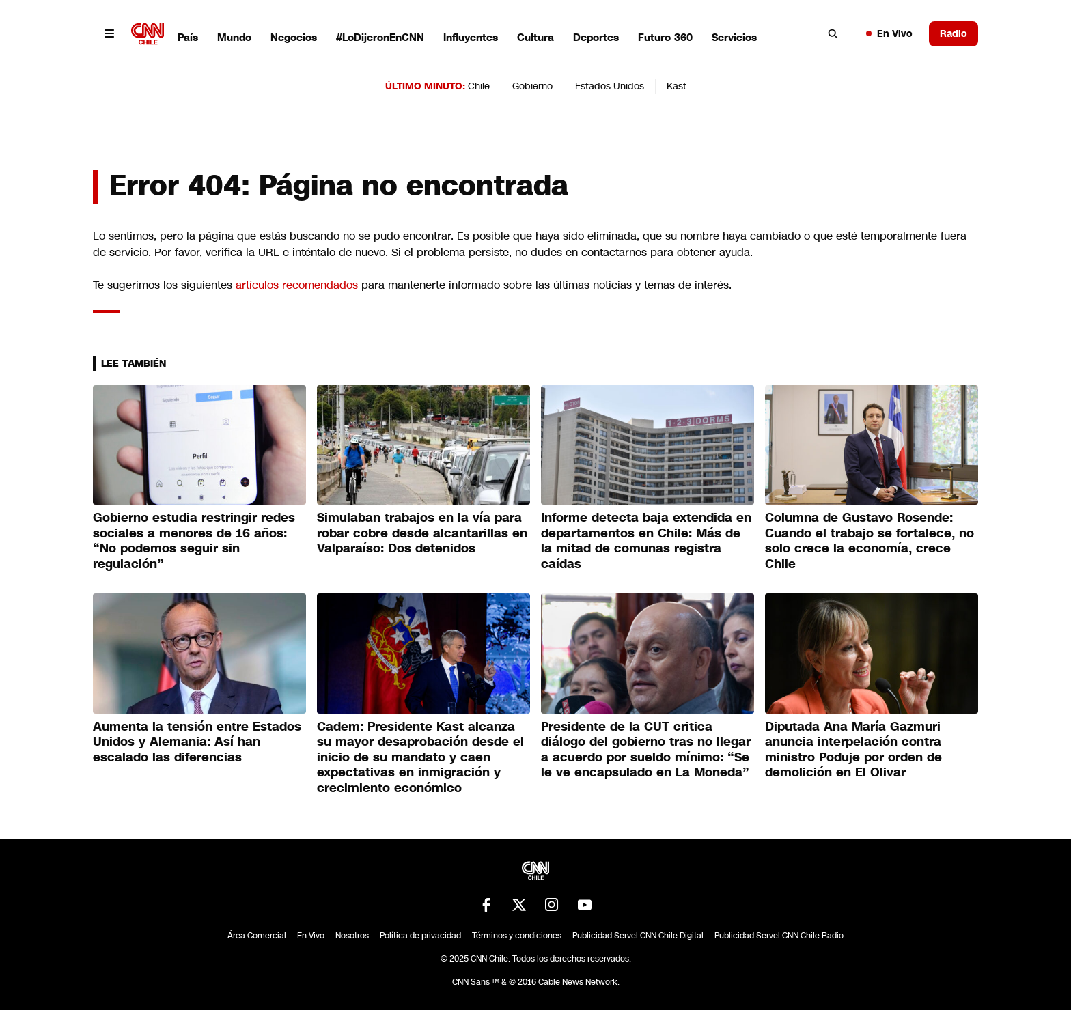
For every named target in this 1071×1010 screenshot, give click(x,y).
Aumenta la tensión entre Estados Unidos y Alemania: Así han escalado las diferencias (197, 742)
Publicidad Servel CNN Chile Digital (638, 935)
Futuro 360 (665, 37)
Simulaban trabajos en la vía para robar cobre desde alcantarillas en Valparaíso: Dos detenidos (422, 533)
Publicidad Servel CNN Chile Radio (779, 935)
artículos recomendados (297, 285)
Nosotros (352, 935)
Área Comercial (256, 935)
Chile (479, 86)
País (188, 37)
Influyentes (470, 37)
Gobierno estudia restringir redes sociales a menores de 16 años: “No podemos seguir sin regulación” (194, 541)
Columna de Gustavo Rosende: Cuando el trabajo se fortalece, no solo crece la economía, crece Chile (869, 541)
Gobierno (532, 86)
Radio (953, 33)
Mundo (234, 37)
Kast (676, 86)
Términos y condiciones (516, 935)
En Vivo (889, 33)
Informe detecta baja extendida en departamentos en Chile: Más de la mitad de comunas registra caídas (646, 541)
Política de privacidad (420, 935)
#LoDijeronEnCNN (380, 37)
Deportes (596, 37)
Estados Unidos (609, 86)
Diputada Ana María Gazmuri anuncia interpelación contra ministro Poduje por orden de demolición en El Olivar (853, 750)
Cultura (535, 37)
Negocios (293, 37)
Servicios (734, 37)
